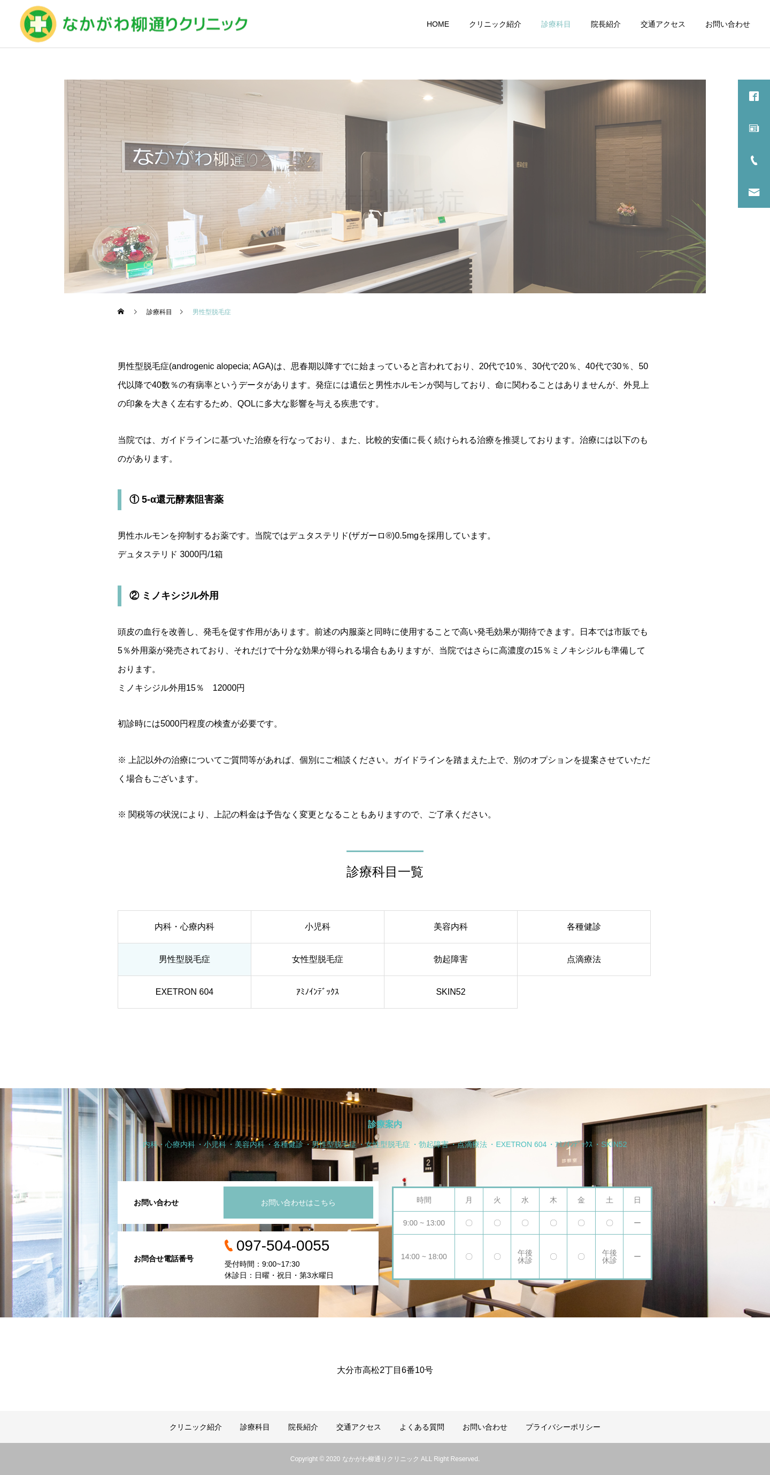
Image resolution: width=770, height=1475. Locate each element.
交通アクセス (663, 24)
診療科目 (556, 24)
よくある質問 (421, 1427)
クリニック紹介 (495, 24)
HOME (438, 24)
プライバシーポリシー (563, 1427)
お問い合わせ (727, 24)
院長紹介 (606, 24)
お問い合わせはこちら (298, 1202)
